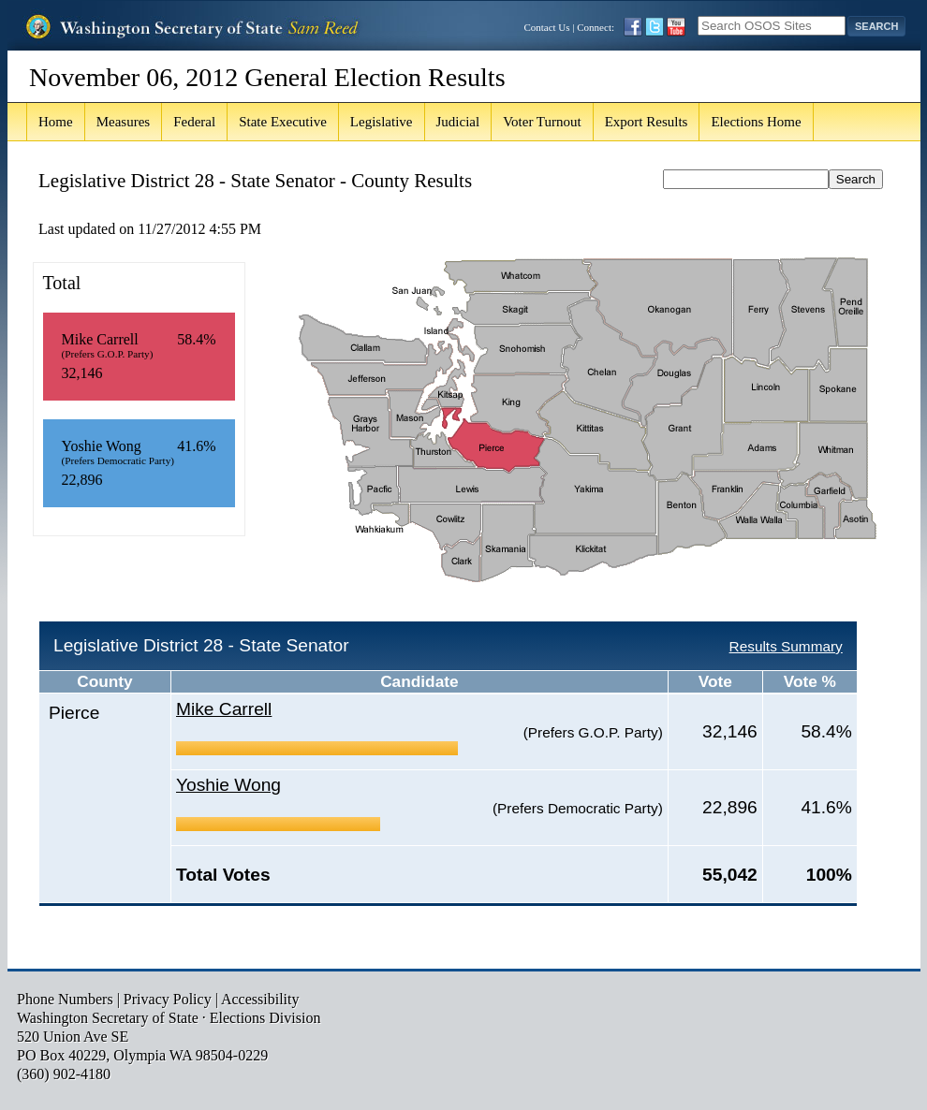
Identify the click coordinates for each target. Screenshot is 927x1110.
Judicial (458, 121)
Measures (123, 121)
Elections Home (756, 121)
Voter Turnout (542, 121)
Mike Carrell (224, 709)
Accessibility (260, 999)
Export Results (646, 121)
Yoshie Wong (228, 785)
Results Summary (786, 646)
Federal (194, 121)
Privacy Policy (168, 999)
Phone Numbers (65, 999)
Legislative (381, 121)
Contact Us (546, 27)
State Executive (283, 121)
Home (55, 121)
